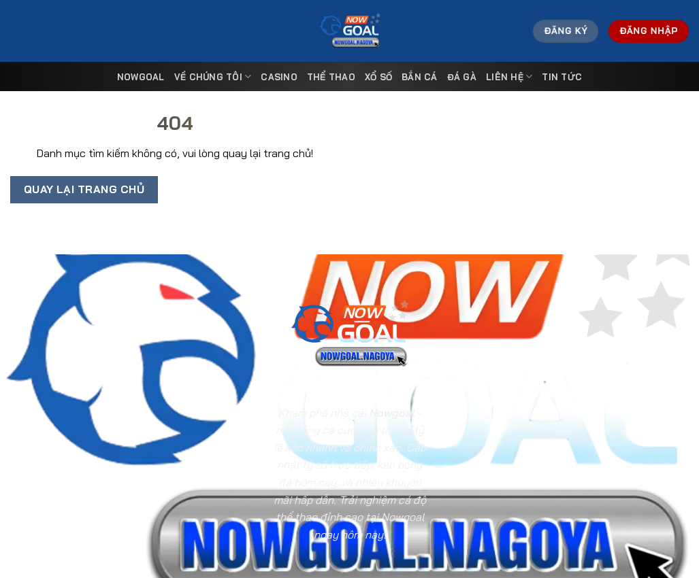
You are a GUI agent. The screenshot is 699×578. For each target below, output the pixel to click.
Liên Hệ (509, 76)
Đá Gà (461, 76)
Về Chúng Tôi (213, 76)
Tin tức (562, 76)
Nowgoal (141, 76)
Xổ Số (378, 76)
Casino (279, 76)
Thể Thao (331, 76)
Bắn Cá (420, 76)
